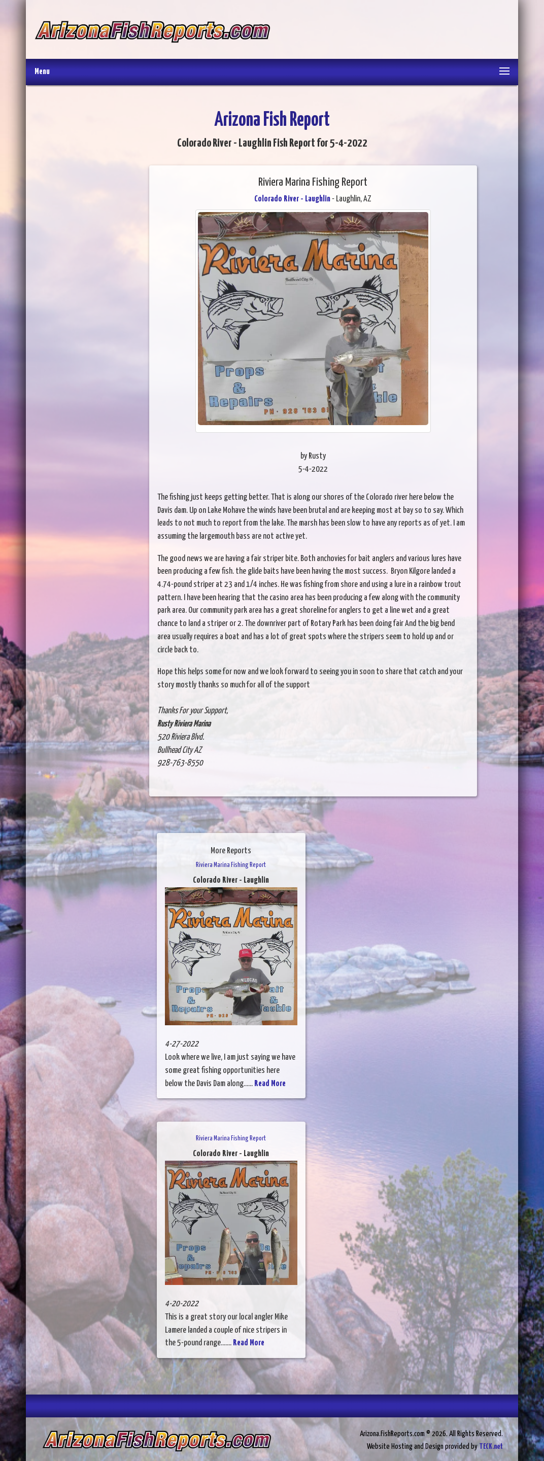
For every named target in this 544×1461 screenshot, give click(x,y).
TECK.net (491, 1446)
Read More (270, 1084)
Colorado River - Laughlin (292, 199)
